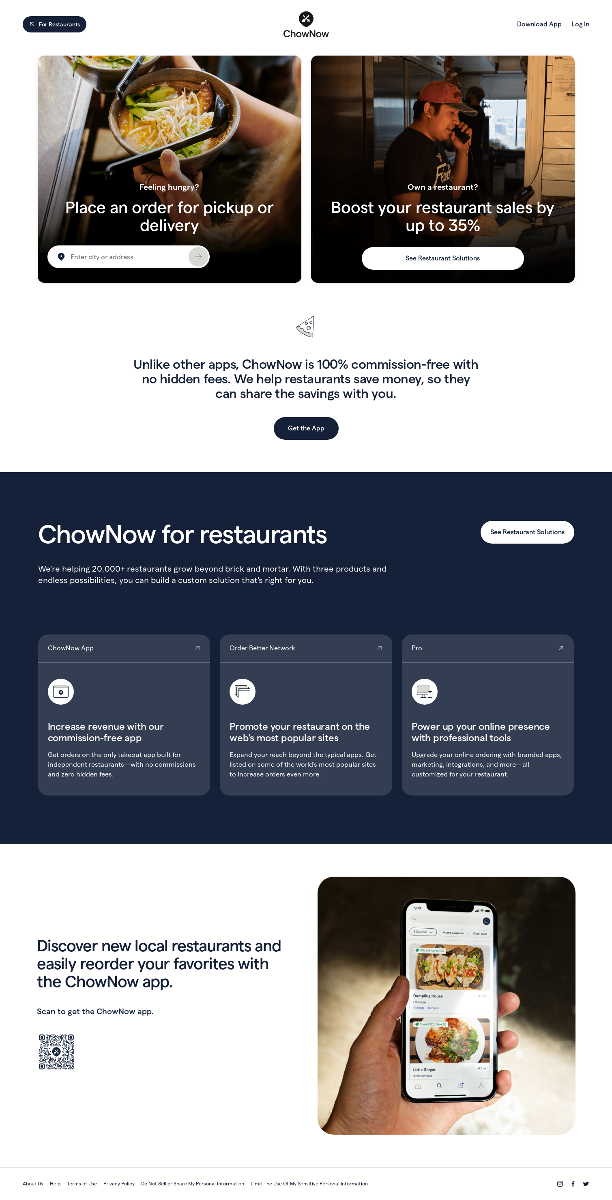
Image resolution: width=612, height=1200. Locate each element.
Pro (488, 715)
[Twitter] (586, 1184)
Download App (539, 24)
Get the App (306, 428)
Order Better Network (306, 715)
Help (55, 1183)
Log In (580, 24)
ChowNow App (124, 715)
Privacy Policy (119, 1183)
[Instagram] (560, 1184)
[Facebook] (573, 1184)
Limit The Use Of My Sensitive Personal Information (309, 1183)
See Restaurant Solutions (443, 258)
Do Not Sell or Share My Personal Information (192, 1183)
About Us (33, 1183)
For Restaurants (54, 24)
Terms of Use (82, 1183)
